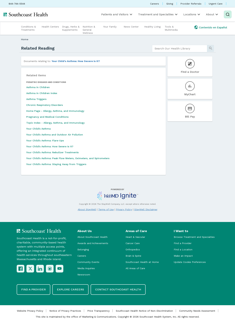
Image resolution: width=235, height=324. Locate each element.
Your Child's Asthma (38, 128)
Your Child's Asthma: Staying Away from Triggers (56, 164)
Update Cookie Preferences (190, 262)
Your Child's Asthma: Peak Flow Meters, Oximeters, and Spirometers (67, 158)
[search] (179, 48)
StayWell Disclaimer (145, 209)
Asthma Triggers (36, 99)
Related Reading (38, 48)
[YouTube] (59, 268)
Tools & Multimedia (171, 28)
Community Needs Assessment (197, 310)
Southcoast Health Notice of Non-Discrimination (144, 310)
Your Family (110, 26)
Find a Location (183, 249)
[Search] (228, 14)
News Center (131, 26)
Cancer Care (133, 243)
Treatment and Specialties (158, 14)
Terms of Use (106, 209)
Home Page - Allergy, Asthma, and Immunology (55, 111)
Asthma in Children (38, 87)
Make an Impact (183, 255)
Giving (169, 3)
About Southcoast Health (92, 237)
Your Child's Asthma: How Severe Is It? (76, 61)
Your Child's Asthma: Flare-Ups (45, 140)
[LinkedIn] (40, 268)
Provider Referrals (190, 3)
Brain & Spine (133, 255)
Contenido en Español (213, 27)
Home (24, 39)
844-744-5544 (17, 3)
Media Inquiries (86, 268)
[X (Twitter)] (30, 268)
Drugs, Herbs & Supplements (70, 28)
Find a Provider (183, 243)
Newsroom (83, 274)
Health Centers (50, 26)
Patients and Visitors (117, 14)
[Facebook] (20, 268)
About (212, 14)
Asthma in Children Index (41, 93)
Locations (192, 14)
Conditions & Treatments (28, 28)
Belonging (83, 249)
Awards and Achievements (92, 243)
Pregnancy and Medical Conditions (47, 116)
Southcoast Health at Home (142, 262)
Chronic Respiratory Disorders (44, 105)
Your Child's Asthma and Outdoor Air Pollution (54, 134)
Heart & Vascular (135, 237)
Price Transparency (98, 310)
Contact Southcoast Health (118, 289)
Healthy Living (152, 26)
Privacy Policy (124, 209)
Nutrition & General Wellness (89, 29)
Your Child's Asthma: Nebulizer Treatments (52, 152)
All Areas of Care (135, 268)
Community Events (88, 262)
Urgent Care (215, 3)
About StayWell (87, 209)
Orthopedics (133, 249)
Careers (154, 3)
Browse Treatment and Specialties (194, 237)
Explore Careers (70, 289)
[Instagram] (50, 268)
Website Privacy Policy (30, 310)
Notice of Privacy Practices (65, 310)
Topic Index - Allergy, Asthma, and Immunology (55, 122)
